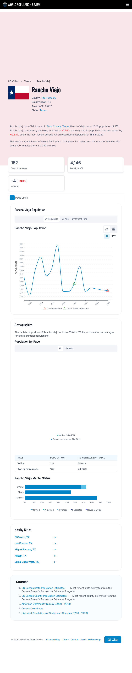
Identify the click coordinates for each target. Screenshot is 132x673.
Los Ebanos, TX (35, 551)
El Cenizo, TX (35, 545)
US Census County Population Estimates (44, 603)
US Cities (13, 81)
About (83, 647)
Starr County (49, 97)
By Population (51, 219)
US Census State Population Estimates (43, 595)
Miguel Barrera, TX (35, 557)
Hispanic (69, 352)
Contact (74, 647)
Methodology (94, 647)
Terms (65, 647)
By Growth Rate (79, 219)
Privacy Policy (53, 647)
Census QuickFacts (32, 616)
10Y (114, 236)
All (107, 236)
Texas (27, 81)
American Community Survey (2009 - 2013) (46, 611)
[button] (127, 4)
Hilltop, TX (35, 563)
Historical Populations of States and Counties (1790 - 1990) (55, 621)
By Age (65, 219)
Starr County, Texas (58, 126)
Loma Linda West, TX (35, 569)
